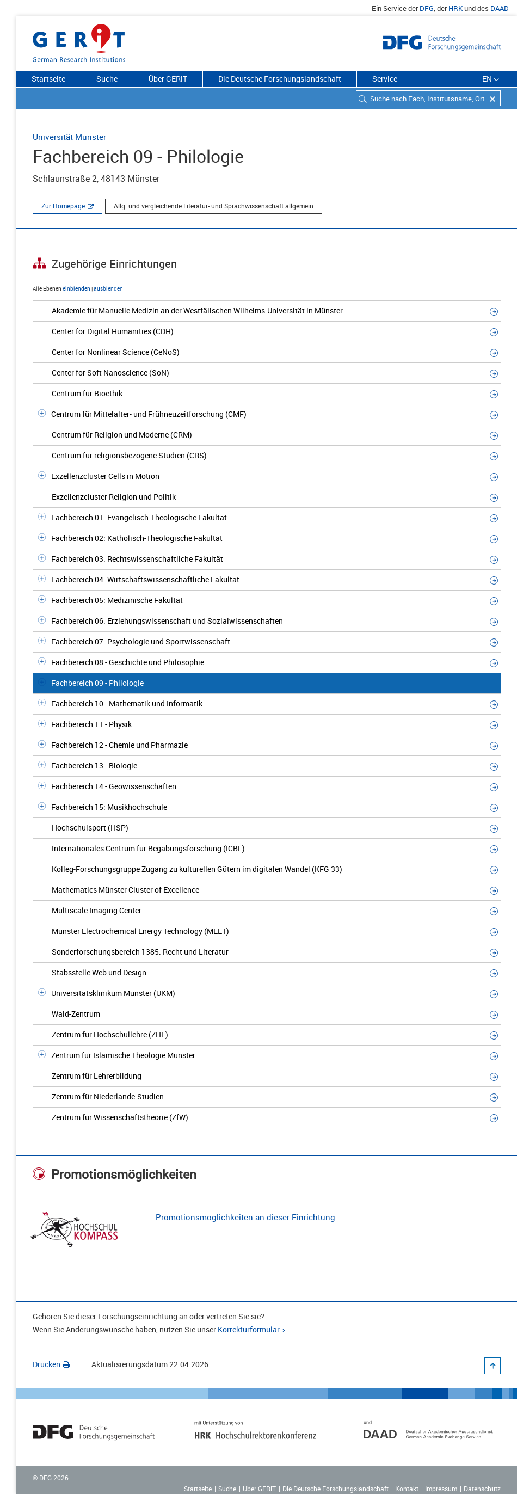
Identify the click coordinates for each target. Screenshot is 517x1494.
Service (384, 78)
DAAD (499, 8)
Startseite (48, 78)
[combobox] (428, 98)
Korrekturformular (249, 1329)
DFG (427, 8)
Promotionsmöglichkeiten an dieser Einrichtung (245, 1217)
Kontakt (406, 1488)
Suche (107, 78)
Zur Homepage (63, 205)
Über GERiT (168, 78)
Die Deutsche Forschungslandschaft (279, 78)
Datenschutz (482, 1488)
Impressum (441, 1488)
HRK (455, 8)
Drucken (51, 1364)
